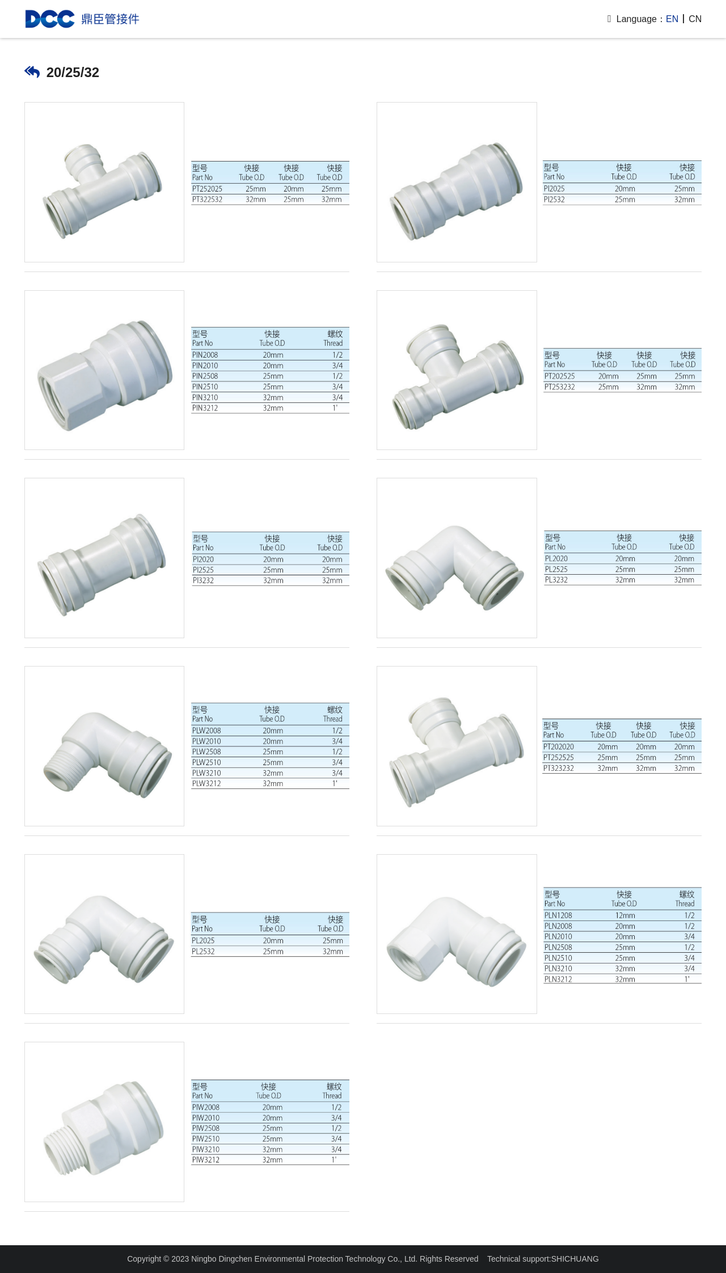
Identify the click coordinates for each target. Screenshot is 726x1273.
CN (695, 19)
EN (672, 19)
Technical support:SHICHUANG (543, 1258)
